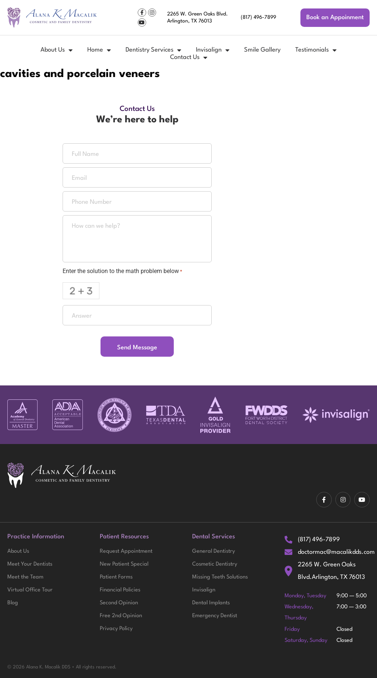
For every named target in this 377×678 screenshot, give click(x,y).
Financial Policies (120, 591)
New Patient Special (124, 565)
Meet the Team (25, 578)
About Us (56, 50)
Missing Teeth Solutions (220, 578)
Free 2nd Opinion (121, 617)
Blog (12, 604)
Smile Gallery (262, 50)
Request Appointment (126, 552)
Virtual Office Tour (30, 591)
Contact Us (188, 57)
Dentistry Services (153, 50)
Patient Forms (116, 578)
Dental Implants (211, 604)
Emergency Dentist (214, 617)
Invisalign (212, 50)
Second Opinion (119, 604)
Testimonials (316, 50)
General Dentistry (213, 552)
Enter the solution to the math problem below (122, 271)
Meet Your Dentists (29, 565)
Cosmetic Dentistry (214, 565)
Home (99, 50)
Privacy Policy (116, 630)
